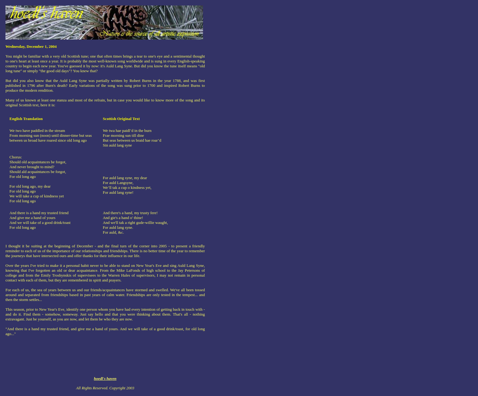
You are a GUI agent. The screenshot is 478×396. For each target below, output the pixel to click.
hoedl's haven (105, 378)
